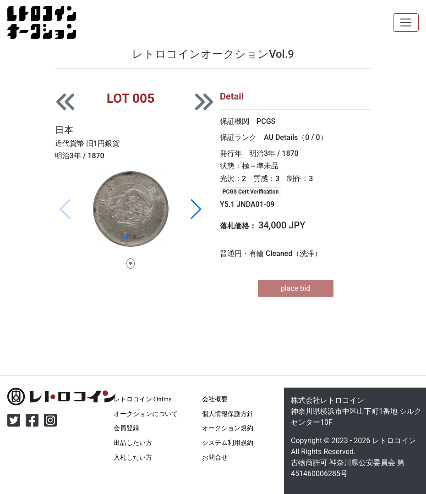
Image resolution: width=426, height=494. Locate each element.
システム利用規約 (227, 442)
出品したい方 (133, 442)
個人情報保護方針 (227, 413)
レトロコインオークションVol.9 (213, 54)
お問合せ (215, 457)
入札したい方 (133, 457)
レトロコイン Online (143, 399)
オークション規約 (227, 428)
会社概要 (215, 399)
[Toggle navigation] (406, 22)
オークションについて (146, 413)
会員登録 (126, 428)
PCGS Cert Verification (251, 192)
